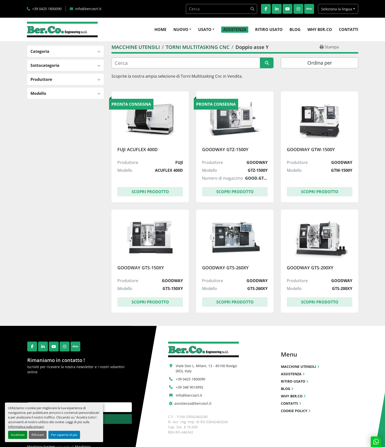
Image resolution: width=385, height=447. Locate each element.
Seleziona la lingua (336, 9)
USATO (204, 29)
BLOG (295, 29)
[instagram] (298, 9)
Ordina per (319, 62)
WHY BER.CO (319, 29)
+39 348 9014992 (189, 387)
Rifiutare (37, 435)
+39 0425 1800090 (47, 8)
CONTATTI (348, 29)
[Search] (221, 9)
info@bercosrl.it (88, 8)
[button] (182, 29)
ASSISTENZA (234, 29)
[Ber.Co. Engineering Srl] (203, 349)
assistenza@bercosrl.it (192, 403)
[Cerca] (185, 63)
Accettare (18, 435)
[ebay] (309, 9)
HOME (160, 29)
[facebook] (266, 9)
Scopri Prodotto (150, 191)
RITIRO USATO (269, 29)
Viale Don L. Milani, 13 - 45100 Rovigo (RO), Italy (207, 368)
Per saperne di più (64, 435)
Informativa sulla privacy (26, 426)
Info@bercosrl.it (189, 395)
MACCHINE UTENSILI (298, 366)
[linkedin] (277, 9)
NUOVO (180, 29)
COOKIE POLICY (294, 410)
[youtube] (287, 9)
